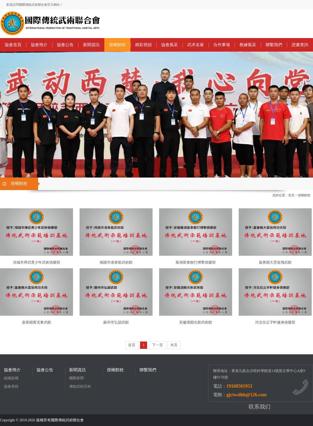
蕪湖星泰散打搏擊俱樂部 (196, 262)
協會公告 (65, 44)
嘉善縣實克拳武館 (36, 322)
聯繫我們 (274, 44)
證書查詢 (300, 44)
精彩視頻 (143, 44)
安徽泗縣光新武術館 (195, 322)
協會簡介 (39, 44)
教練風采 (247, 44)
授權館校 (117, 44)
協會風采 (169, 44)
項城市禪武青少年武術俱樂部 (36, 262)
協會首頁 (13, 44)
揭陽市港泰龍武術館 (116, 262)
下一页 (157, 345)
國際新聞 (76, 378)
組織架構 (11, 378)
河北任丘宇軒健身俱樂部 (275, 322)
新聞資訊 (91, 44)
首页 (291, 195)
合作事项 (221, 44)
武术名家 (195, 44)
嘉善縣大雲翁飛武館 (275, 262)
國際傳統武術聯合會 (67, 420)
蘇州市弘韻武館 (116, 322)
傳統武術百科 (80, 386)
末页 (174, 345)
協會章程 (11, 386)
